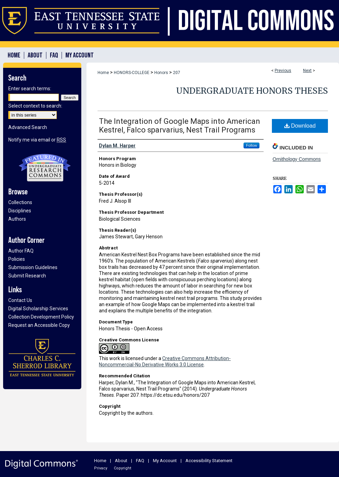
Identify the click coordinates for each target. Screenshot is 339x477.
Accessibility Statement (208, 460)
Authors (17, 219)
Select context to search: (35, 106)
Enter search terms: (29, 88)
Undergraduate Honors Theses (252, 90)
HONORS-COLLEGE (131, 72)
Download (300, 126)
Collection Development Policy (41, 317)
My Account (165, 460)
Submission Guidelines (32, 267)
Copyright (122, 468)
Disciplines (19, 210)
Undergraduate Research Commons (44, 167)
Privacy (100, 468)
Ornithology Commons (297, 159)
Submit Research (27, 275)
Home (103, 72)
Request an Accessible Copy (39, 325)
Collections (20, 202)
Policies (16, 259)
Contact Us (20, 300)
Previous (283, 70)
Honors (161, 72)
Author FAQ (21, 251)
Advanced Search (27, 127)
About (121, 460)
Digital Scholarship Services (38, 308)
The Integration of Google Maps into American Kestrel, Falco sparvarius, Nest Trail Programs (179, 125)
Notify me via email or (37, 140)
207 (176, 72)
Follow (251, 145)
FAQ (140, 460)
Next (307, 70)
